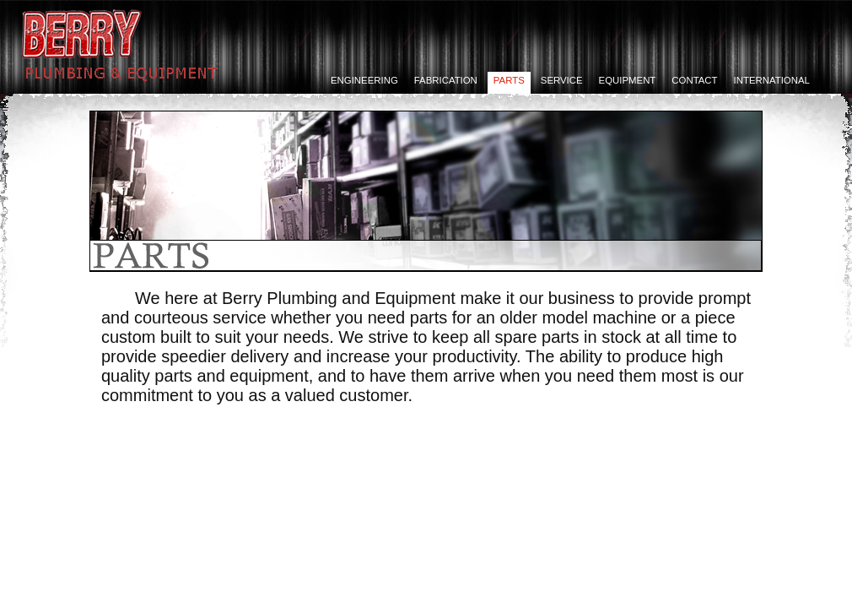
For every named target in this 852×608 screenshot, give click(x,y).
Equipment (627, 80)
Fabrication (445, 80)
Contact (694, 80)
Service (562, 80)
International (772, 80)
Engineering (364, 80)
